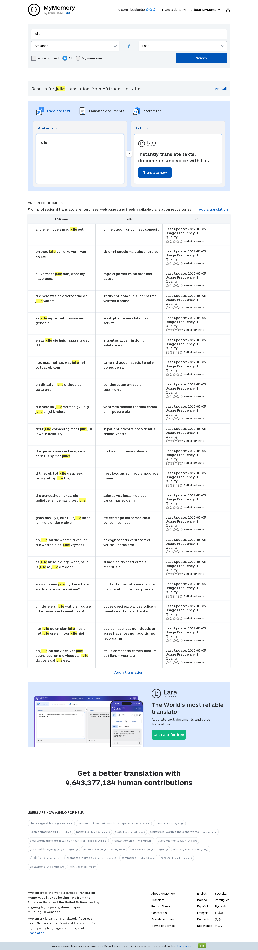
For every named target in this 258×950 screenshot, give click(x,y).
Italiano (202, 900)
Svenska (220, 893)
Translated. (36, 933)
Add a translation (213, 209)
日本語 (219, 913)
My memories (89, 58)
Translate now (155, 172)
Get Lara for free (169, 734)
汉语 (218, 919)
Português (222, 900)
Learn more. (184, 946)
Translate (157, 900)
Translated (162, 919)
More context (45, 58)
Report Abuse (160, 906)
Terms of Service (163, 925)
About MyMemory (205, 9)
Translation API (173, 9)
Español (202, 906)
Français (202, 913)
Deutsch (203, 919)
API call (221, 88)
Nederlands (204, 925)
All (67, 58)
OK (202, 946)
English (202, 893)
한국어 (219, 925)
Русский (220, 906)
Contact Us (159, 913)
